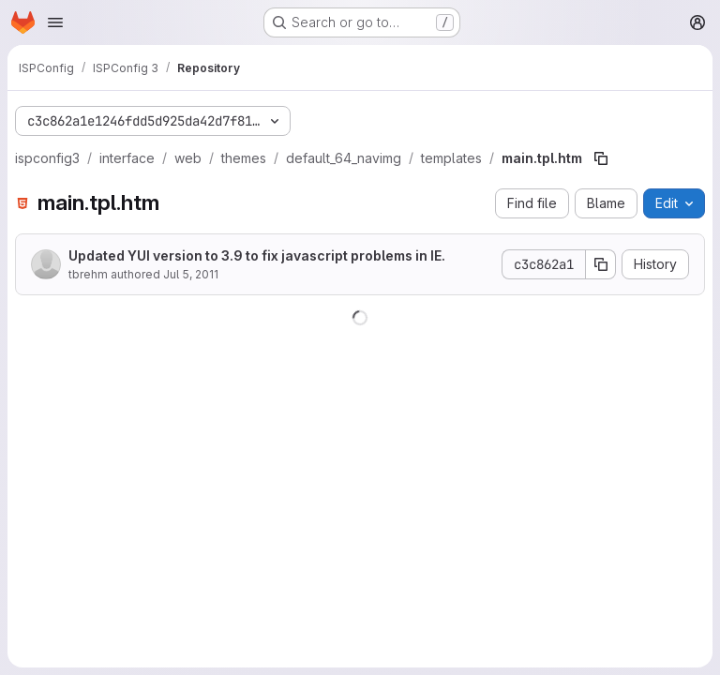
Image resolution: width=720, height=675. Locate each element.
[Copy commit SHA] (601, 264)
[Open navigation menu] (55, 23)
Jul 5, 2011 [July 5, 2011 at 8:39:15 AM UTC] (190, 274)
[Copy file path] (601, 158)
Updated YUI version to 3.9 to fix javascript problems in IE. (256, 255)
